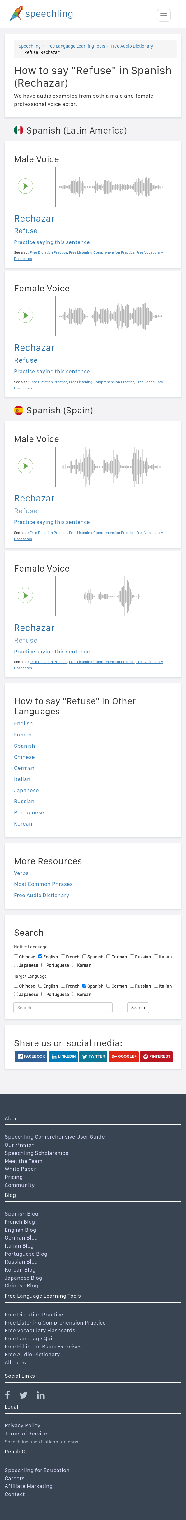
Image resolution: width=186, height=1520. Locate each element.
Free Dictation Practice (34, 1314)
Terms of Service (26, 1433)
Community (20, 1185)
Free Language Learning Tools (75, 46)
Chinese (24, 757)
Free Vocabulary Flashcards (40, 1330)
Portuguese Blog (26, 1253)
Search (138, 1007)
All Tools (15, 1362)
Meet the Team (24, 1161)
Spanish (24, 745)
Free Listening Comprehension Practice (55, 1322)
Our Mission (20, 1144)
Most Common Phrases (43, 884)
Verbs (21, 873)
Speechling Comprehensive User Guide (55, 1136)
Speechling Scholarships (36, 1153)
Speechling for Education (37, 1470)
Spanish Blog (21, 1213)
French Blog (20, 1221)
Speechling (30, 46)
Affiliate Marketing (29, 1486)
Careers (15, 1478)
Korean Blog (20, 1269)
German (24, 768)
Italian (22, 779)
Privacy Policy (22, 1425)
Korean (23, 823)
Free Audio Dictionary (132, 46)
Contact (15, 1494)
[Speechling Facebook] (11, 1396)
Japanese (26, 790)
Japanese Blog (23, 1277)
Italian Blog (19, 1245)
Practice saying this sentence (52, 242)
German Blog (21, 1237)
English (23, 723)
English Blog (20, 1229)
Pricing (14, 1177)
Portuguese (29, 812)
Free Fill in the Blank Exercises (43, 1346)
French (23, 734)
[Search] (63, 1007)
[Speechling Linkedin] (45, 1396)
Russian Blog (21, 1261)
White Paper (20, 1168)
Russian (24, 801)
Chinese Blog (21, 1285)
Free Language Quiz (30, 1338)
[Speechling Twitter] (27, 1396)
